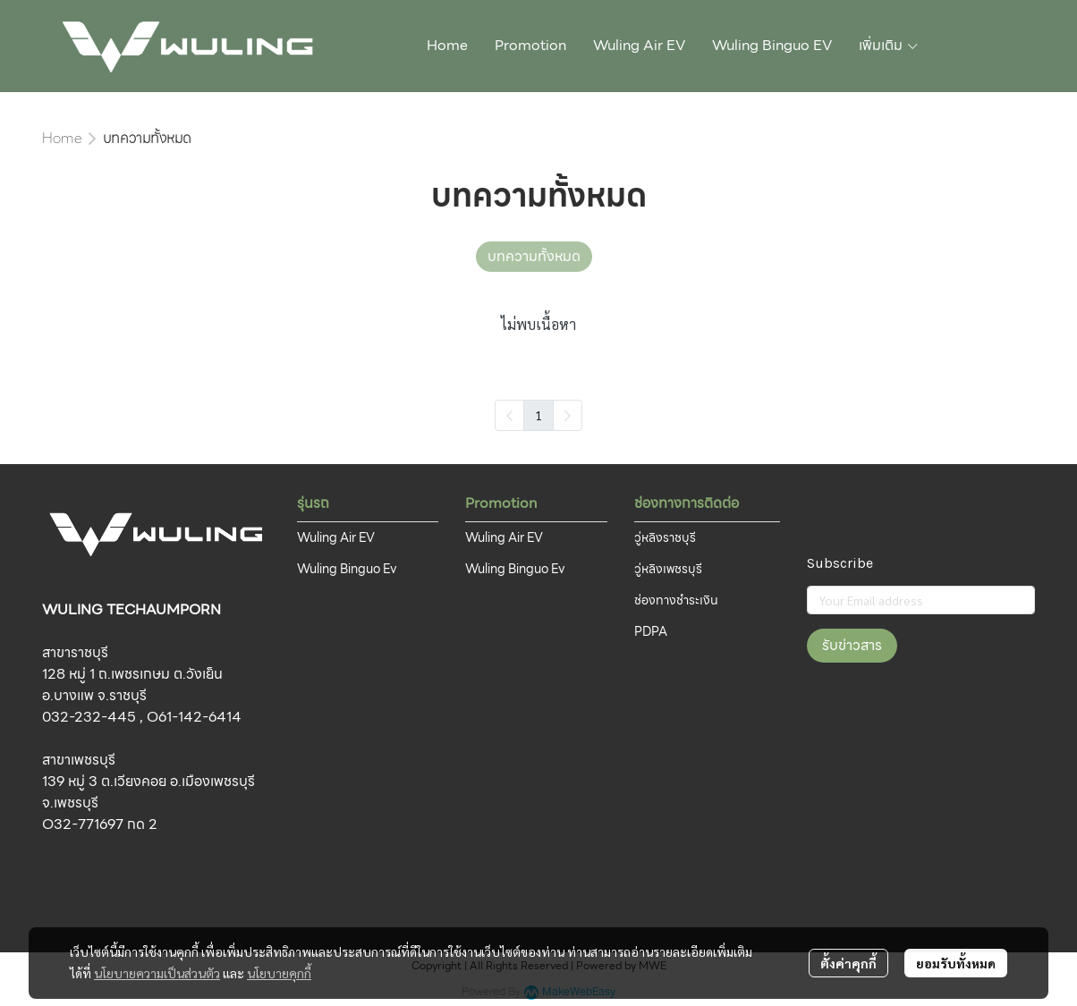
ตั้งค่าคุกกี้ (848, 963)
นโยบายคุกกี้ (279, 973)
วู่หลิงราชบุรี (665, 537)
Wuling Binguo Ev (347, 569)
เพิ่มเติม (889, 45)
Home (61, 138)
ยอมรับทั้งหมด (956, 963)
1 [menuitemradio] (538, 415)
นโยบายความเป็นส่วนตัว (157, 973)
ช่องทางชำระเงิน (676, 600)
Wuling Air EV (336, 537)
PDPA (650, 631)
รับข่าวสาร (852, 645)
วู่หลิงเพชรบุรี (668, 569)
